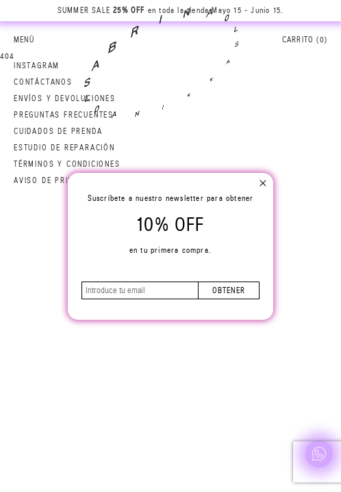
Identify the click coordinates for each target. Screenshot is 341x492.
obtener (228, 290)
